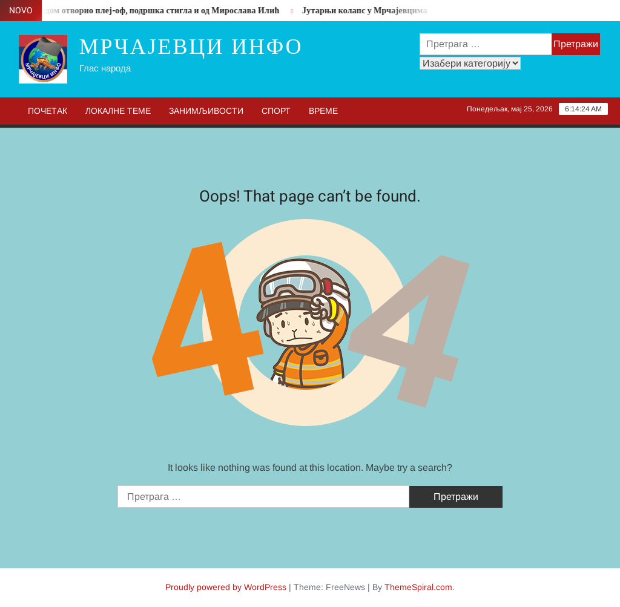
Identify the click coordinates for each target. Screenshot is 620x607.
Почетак (47, 111)
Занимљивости (206, 111)
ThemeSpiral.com (418, 587)
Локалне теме (118, 111)
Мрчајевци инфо (191, 47)
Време (323, 111)
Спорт (276, 111)
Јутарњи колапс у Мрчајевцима (367, 10)
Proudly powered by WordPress (225, 587)
